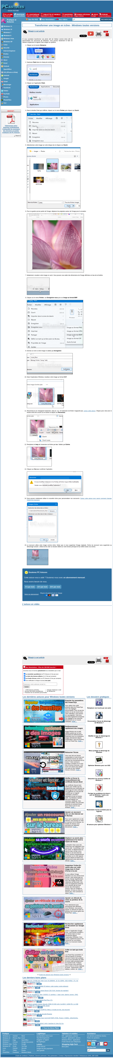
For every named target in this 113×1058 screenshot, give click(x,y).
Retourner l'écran (71, 752)
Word (23, 1036)
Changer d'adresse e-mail (54, 690)
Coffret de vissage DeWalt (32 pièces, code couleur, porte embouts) (47, 986)
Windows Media (26, 1052)
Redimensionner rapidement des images (74, 727)
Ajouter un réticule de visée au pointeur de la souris (73, 899)
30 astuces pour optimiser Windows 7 (99, 824)
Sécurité (23, 1048)
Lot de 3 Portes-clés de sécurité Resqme (39, 1014)
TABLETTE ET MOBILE (50, 15)
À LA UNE (8, 15)
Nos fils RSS (33, 19)
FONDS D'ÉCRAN (82, 15)
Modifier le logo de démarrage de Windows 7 (99, 736)
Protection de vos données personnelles (36, 692)
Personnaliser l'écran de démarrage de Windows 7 (99, 722)
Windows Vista (7, 1044)
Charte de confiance (21, 1056)
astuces (75, 1036)
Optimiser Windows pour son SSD (99, 765)
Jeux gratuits (40, 1050)
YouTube (24, 1046)
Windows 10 (6, 1038)
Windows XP (6, 1046)
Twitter (15, 1050)
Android (15, 1036)
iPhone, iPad (17, 1038)
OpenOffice (24, 1040)
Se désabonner (51, 691)
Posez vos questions (93, 1038)
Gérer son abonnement (31, 594)
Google (23, 1044)
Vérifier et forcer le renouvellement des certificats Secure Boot (74, 780)
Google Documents (27, 1042)
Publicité (31, 1056)
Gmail (14, 1046)
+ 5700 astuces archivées (32, 690)
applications (68, 1036)
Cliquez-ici (17, 135)
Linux (4, 1048)
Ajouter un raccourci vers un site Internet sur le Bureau (74, 814)
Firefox (15, 1044)
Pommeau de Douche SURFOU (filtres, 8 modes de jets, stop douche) (48, 1010)
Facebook (16, 1052)
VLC (4, 1050)
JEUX (94, 15)
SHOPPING (67, 15)
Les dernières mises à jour (45, 1036)
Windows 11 (6, 1036)
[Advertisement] (95, 990)
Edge (14, 1040)
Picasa (23, 1050)
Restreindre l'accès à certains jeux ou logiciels (99, 810)
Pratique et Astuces (11, 21)
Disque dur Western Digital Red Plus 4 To (39, 1000)
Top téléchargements (43, 1038)
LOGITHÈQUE (32, 15)
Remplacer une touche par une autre (99, 708)
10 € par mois (42, 587)
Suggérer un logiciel (43, 1040)
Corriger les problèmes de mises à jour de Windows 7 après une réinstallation (99, 795)
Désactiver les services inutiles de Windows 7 (99, 779)
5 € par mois (30, 587)
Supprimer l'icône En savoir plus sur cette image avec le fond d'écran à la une (73, 868)
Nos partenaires (53, 1056)
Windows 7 (6, 1042)
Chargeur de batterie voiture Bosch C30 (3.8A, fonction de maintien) (48, 990)
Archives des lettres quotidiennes (34, 691)
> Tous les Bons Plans (50, 1028)
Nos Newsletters (48, 19)
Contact (61, 1056)
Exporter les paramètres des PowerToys (74, 701)
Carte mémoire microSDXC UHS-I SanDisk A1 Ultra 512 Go (45, 1023)
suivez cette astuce (89, 411)
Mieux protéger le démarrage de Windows (99, 751)
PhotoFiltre (6, 1052)
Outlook (15, 1048)
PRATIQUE (19, 15)
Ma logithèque (41, 1042)
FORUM (105, 15)
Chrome (15, 1042)
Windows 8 (6, 1040)
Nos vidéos (63, 19)
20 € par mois (55, 587)
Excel (23, 1038)
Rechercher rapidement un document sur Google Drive (74, 925)
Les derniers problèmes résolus (96, 1036)
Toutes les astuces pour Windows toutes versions (54, 975)
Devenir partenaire (41, 1056)
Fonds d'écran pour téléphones (71, 1042)
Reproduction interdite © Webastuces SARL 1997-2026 (81, 1056)
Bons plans (65, 1046)
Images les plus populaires (45, 1048)
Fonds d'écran (41, 1046)
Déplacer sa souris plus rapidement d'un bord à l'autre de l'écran (74, 840)
